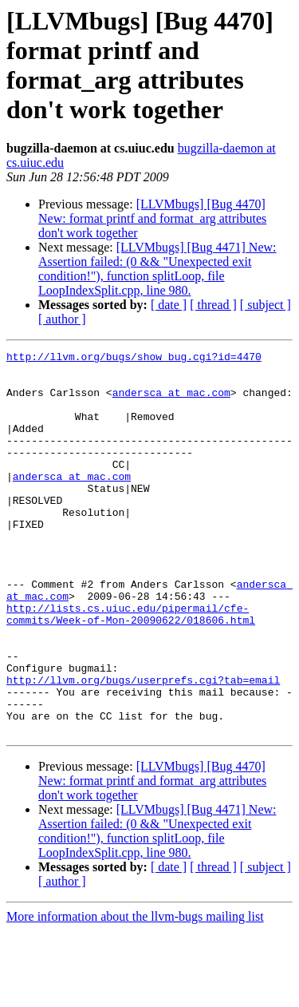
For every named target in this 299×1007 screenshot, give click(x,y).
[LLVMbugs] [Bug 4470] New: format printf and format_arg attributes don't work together (152, 218)
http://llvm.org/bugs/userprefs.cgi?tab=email (143, 746)
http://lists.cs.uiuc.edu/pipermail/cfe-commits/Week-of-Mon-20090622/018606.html (130, 667)
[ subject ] (265, 304)
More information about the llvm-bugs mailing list (135, 993)
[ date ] (169, 304)
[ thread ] (213, 304)
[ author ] (62, 319)
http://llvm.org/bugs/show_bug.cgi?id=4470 (134, 358)
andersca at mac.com (171, 401)
